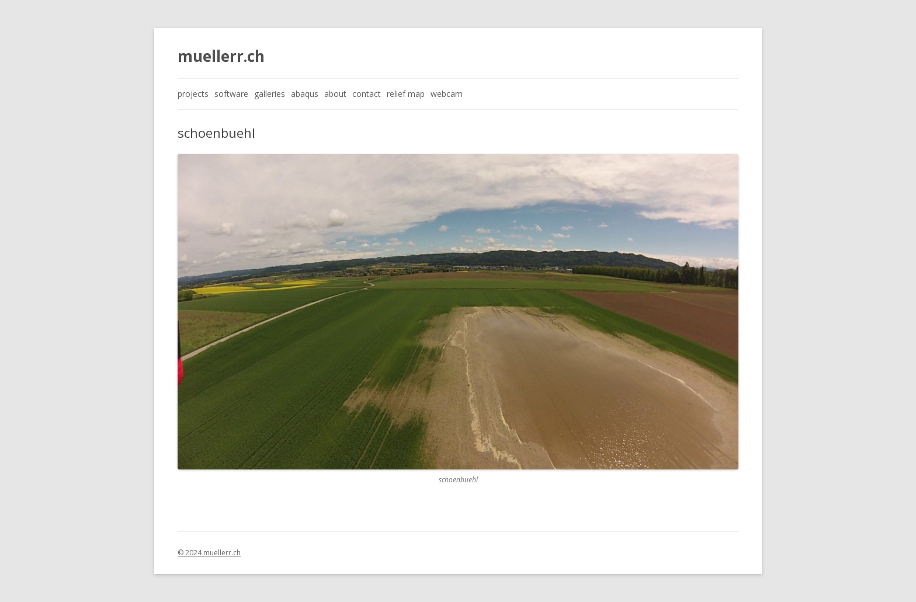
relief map (406, 93)
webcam (447, 93)
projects (193, 93)
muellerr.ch (221, 56)
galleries (269, 93)
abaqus (304, 93)
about (335, 93)
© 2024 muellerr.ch (209, 553)
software (231, 93)
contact (366, 93)
